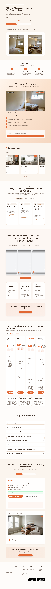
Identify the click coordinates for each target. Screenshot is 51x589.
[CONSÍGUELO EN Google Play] (41, 579)
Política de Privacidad (40, 570)
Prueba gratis (11, 24)
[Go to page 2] (26, 176)
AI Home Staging (25, 576)
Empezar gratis (10, 392)
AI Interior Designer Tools (24, 571)
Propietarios (19, 198)
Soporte (31, 568)
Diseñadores (31, 198)
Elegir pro (30, 392)
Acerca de (40, 568)
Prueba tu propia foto (25, 277)
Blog (31, 570)
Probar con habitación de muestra (31, 496)
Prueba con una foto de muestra (12, 218)
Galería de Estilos (17, 568)
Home (23, 568)
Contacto (32, 569)
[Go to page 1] (24, 176)
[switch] (11, 333)
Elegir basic (20, 392)
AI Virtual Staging (25, 569)
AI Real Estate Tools (24, 574)
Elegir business (40, 392)
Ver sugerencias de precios (12, 499)
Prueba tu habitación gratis (25, 312)
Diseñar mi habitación (25, 555)
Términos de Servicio (41, 573)
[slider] (25, 101)
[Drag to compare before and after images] (25, 110)
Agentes (25, 198)
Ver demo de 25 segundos (24, 24)
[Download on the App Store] (32, 579)
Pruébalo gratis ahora (25, 135)
